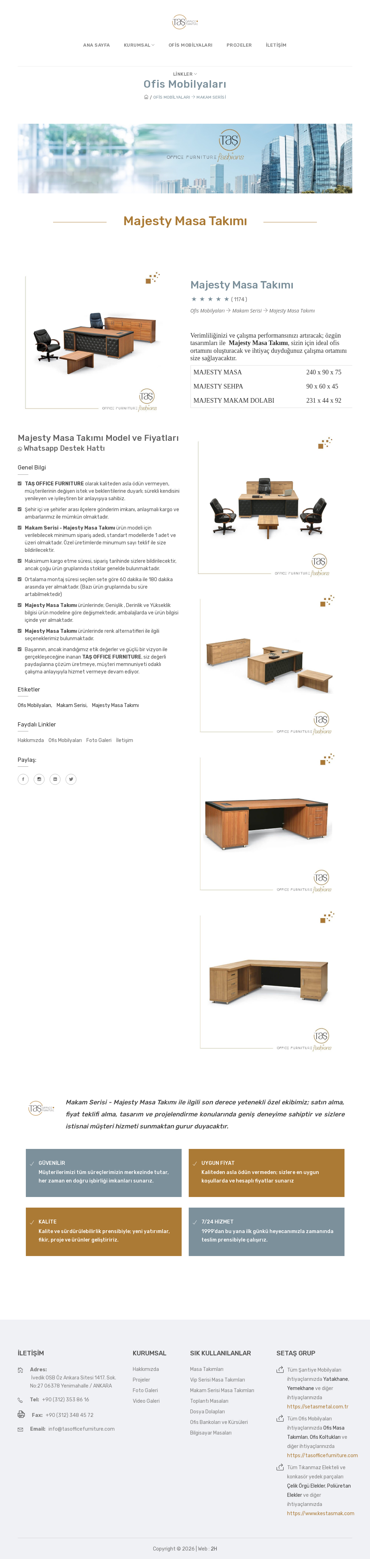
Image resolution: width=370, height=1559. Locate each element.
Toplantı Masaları (209, 1401)
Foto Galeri (99, 740)
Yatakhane (335, 1379)
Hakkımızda (31, 740)
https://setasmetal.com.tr (317, 1407)
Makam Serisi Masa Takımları (222, 1391)
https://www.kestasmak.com (320, 1514)
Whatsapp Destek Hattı (64, 448)
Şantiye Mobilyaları (319, 1370)
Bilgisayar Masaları (211, 1433)
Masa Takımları (206, 1369)
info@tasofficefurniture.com (82, 1429)
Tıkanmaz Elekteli (318, 1468)
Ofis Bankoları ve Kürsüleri (219, 1422)
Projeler (239, 45)
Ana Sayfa (96, 45)
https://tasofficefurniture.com (322, 1456)
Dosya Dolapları (207, 1412)
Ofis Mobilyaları (191, 45)
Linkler (185, 74)
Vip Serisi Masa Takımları (217, 1380)
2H (214, 1549)
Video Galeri (146, 1401)
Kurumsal (139, 45)
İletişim (276, 45)
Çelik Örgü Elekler (306, 1486)
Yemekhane (300, 1388)
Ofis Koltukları (325, 1437)
